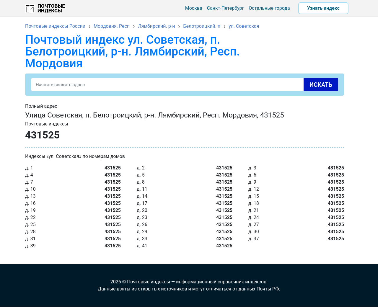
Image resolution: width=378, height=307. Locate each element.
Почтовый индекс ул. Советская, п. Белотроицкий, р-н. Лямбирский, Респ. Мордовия (132, 51)
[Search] (184, 84)
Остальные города (269, 8)
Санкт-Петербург (225, 8)
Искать (320, 84)
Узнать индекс (323, 8)
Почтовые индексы (51, 8)
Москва (193, 8)
